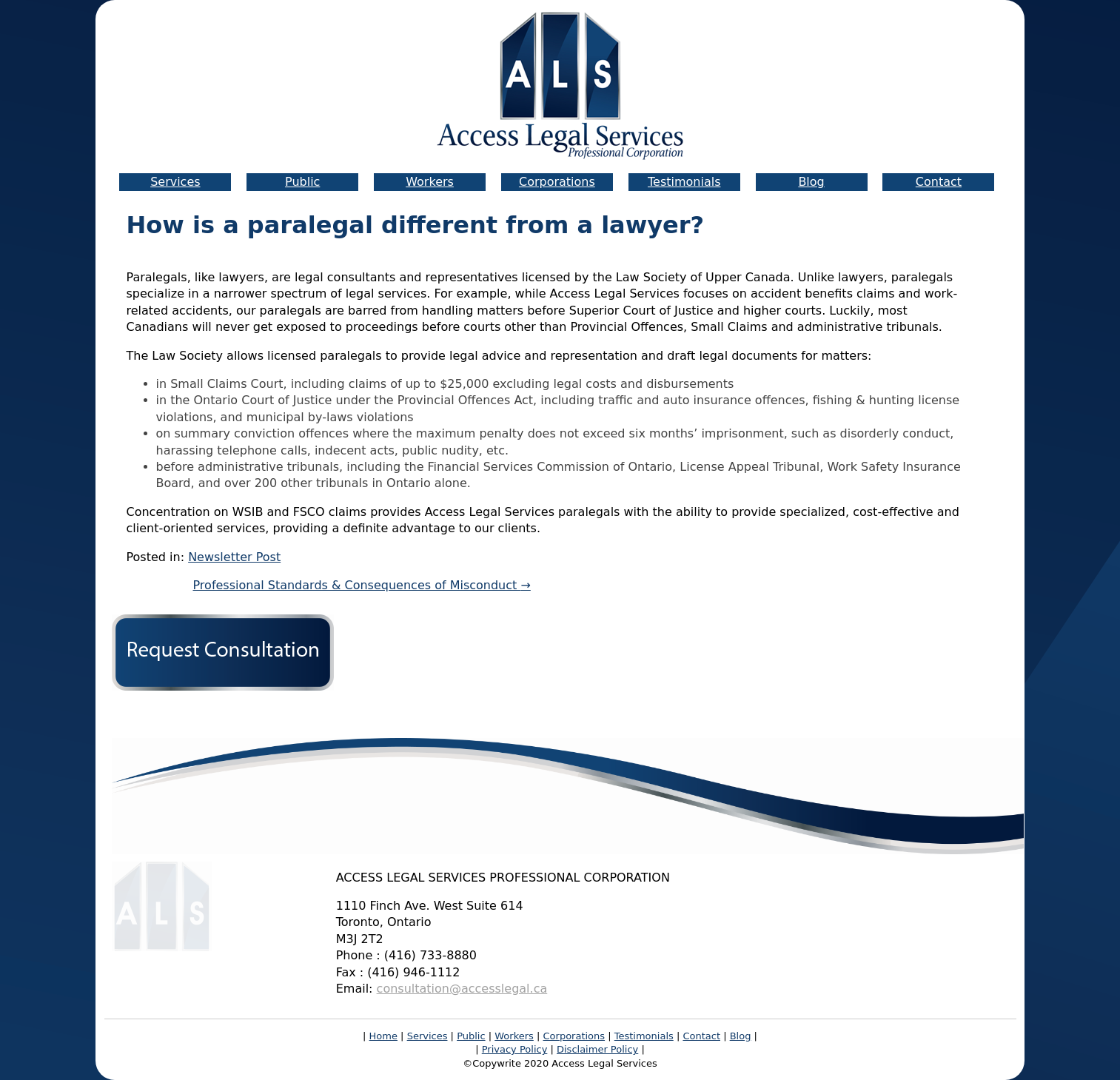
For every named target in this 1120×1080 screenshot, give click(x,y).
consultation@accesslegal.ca (462, 989)
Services (175, 182)
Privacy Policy (515, 1049)
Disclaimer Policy (597, 1049)
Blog (811, 182)
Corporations (557, 182)
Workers (430, 182)
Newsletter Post (234, 557)
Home (383, 1036)
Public (302, 182)
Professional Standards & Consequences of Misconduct (362, 585)
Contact (939, 182)
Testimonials (684, 182)
